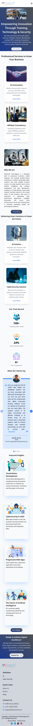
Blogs (5, 694)
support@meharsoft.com (13, 710)
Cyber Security (7, 679)
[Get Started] (16, 49)
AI (3, 676)
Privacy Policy (12, 721)
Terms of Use (21, 721)
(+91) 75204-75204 (11, 707)
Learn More (16, 99)
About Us (6, 688)
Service (5, 691)
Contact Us (16, 655)
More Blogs (17, 630)
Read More (16, 212)
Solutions (7, 672)
